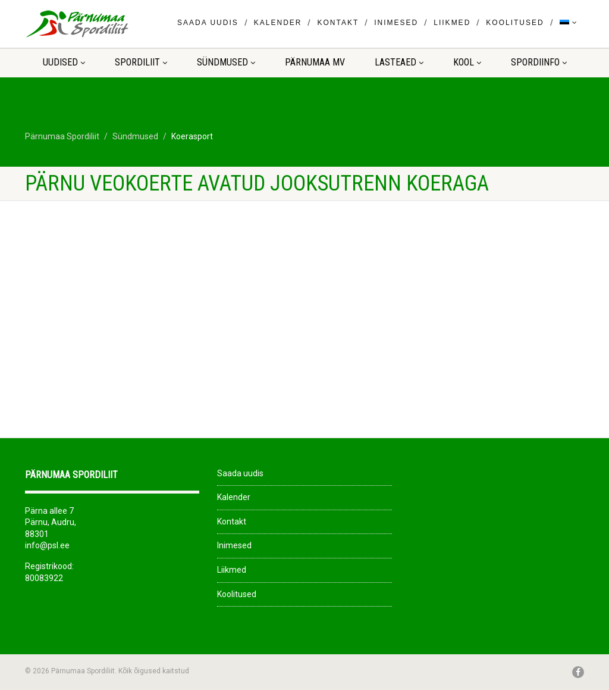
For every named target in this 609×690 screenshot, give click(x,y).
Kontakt (338, 22)
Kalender (278, 22)
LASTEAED (399, 62)
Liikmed (452, 22)
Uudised (64, 62)
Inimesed (396, 22)
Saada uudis (207, 22)
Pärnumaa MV (315, 62)
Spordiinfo (539, 62)
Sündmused (226, 62)
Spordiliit (141, 62)
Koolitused (515, 22)
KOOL (467, 62)
